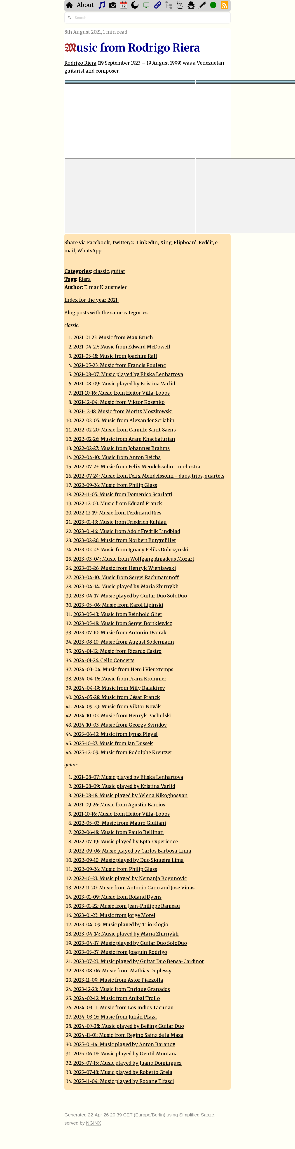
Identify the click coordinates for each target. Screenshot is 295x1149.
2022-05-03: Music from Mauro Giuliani (119, 823)
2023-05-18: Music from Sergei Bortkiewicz (122, 623)
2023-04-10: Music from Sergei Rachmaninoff (126, 577)
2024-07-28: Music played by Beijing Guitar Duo (128, 1026)
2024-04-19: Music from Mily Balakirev (119, 688)
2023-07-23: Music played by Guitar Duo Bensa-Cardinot (138, 961)
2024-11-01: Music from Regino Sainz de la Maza (128, 1035)
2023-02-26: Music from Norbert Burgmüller (124, 540)
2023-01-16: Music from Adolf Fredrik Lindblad (126, 531)
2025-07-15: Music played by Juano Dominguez (127, 1063)
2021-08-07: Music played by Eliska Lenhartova (128, 374)
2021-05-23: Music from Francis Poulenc (119, 365)
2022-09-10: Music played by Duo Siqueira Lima (128, 860)
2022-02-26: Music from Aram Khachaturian (124, 439)
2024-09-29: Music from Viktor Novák (117, 707)
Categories (77, 271)
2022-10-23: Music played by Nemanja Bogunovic (130, 878)
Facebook (98, 243)
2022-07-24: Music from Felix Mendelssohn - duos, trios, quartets (148, 476)
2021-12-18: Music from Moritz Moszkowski (123, 412)
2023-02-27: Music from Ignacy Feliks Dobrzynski (130, 550)
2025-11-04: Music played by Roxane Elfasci (123, 1081)
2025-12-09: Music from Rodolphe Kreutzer (122, 753)
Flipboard (185, 243)
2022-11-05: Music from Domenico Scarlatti (122, 495)
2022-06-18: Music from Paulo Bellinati (118, 832)
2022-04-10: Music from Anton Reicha (117, 457)
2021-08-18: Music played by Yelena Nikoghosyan (130, 795)
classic (101, 271)
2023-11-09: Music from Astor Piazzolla (118, 980)
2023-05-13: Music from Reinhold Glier (117, 614)
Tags (70, 279)
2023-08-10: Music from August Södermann (123, 642)
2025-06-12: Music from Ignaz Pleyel (115, 734)
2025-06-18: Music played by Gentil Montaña (125, 1054)
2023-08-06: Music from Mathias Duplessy (122, 971)
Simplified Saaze (196, 1114)
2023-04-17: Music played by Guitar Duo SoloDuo (130, 596)
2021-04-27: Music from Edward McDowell (122, 347)
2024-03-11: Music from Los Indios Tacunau (123, 1008)
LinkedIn (147, 243)
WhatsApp (89, 251)
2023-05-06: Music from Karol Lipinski (118, 605)
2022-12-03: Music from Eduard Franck (117, 504)
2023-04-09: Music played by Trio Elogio (120, 925)
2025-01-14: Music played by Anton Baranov (124, 1044)
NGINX (93, 1122)
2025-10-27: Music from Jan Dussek (113, 743)
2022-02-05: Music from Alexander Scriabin (124, 421)
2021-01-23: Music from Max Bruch (113, 338)
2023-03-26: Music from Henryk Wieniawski (124, 568)
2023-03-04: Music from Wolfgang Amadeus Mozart (133, 559)
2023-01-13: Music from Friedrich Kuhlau (120, 522)
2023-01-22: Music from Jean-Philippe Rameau (126, 906)
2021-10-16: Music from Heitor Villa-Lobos (121, 393)
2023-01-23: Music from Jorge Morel (114, 915)
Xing (166, 243)
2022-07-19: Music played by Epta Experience (125, 842)
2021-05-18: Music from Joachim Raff (115, 356)
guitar (118, 271)
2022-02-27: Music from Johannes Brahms (121, 448)
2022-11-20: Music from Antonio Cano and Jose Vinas (133, 888)
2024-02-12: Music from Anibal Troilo (116, 998)
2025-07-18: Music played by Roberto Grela (122, 1072)
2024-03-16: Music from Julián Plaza (115, 1017)
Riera (85, 279)
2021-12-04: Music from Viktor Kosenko (119, 402)
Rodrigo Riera (80, 63)
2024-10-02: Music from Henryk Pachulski (122, 716)
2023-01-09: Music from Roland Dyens (117, 897)
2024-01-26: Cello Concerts (103, 660)
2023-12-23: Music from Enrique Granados (121, 989)
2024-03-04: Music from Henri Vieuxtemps (123, 670)
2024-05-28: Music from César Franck (116, 697)
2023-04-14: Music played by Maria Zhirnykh (126, 587)
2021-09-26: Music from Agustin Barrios (119, 805)
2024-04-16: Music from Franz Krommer (119, 679)
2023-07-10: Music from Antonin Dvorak (120, 633)
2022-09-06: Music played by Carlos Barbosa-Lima (132, 851)
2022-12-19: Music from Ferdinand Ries (117, 513)
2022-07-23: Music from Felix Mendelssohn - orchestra (136, 467)
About (85, 5)
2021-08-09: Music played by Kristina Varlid (124, 384)
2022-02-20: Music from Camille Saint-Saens (124, 430)
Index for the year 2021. (91, 300)
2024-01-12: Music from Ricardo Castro (117, 651)
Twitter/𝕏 (123, 243)
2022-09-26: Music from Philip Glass (115, 485)
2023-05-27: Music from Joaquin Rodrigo (120, 952)
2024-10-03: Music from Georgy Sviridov (120, 725)
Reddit (206, 243)
